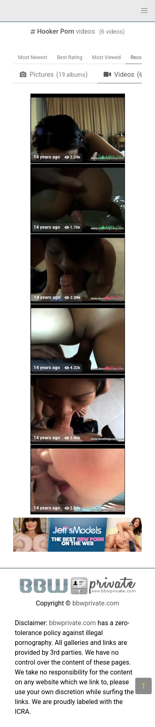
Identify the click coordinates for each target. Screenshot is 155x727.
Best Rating (69, 57)
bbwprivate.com (95, 603)
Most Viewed (106, 57)
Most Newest (32, 57)
